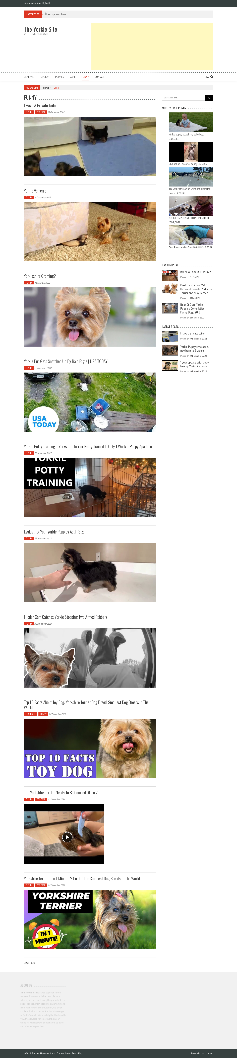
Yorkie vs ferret (35, 190)
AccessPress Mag (73, 1053)
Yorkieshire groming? (40, 276)
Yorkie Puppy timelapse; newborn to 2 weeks (194, 348)
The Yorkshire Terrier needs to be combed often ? (61, 792)
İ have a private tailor (56, 14)
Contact (99, 76)
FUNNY (85, 76)
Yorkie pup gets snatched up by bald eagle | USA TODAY (65, 361)
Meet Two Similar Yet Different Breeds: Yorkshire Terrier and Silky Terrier (196, 289)
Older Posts (29, 963)
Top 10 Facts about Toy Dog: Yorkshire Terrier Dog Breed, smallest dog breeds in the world (86, 705)
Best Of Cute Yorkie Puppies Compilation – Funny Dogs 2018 (193, 308)
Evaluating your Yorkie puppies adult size (54, 531)
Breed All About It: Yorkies (195, 272)
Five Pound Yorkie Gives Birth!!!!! (185, 247)
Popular (44, 76)
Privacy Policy (197, 1053)
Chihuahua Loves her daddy (183, 163)
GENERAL (29, 76)
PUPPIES (59, 76)
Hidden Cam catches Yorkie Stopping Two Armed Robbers (65, 617)
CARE (73, 76)
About (210, 1053)
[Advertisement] (152, 46)
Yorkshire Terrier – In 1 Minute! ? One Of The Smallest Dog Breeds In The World (82, 878)
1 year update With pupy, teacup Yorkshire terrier (194, 364)
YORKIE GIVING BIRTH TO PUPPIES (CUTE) (189, 218)
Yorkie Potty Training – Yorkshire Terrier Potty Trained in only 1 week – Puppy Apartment (89, 446)
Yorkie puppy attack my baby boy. (186, 134)
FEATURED (30, 714)
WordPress (50, 1053)
